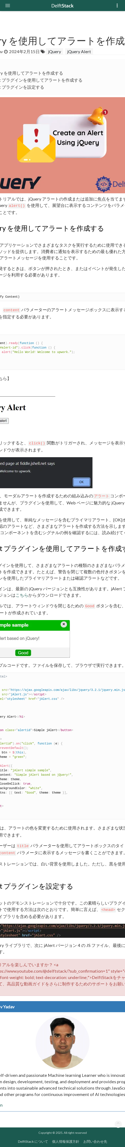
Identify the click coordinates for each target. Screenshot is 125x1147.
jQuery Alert (79, 51)
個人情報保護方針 (65, 1141)
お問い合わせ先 (95, 1141)
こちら (22, 595)
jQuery (54, 51)
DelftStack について (33, 1141)
